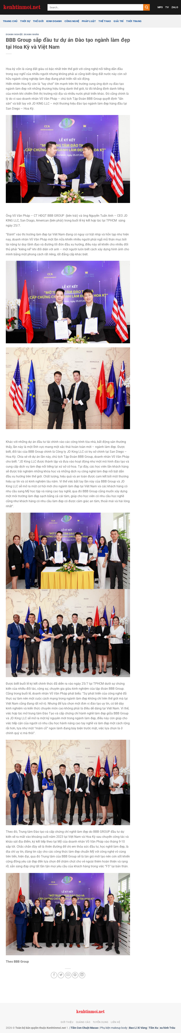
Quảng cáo (83, 1022)
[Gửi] (146, 7)
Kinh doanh (54, 21)
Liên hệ (115, 1022)
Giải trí (118, 21)
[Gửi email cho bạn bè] (68, 975)
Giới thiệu (67, 1022)
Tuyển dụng (100, 1022)
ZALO (175, 7)
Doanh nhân (31, 34)
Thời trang (133, 21)
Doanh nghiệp (14, 34)
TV (167, 7)
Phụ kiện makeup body (113, 1028)
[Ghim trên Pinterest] (75, 975)
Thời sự (25, 21)
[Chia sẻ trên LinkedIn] (82, 975)
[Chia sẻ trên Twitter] (61, 975)
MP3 (160, 7)
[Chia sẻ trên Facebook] (54, 975)
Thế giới (38, 21)
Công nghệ (72, 21)
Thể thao (104, 21)
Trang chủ (10, 21)
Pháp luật (89, 21)
